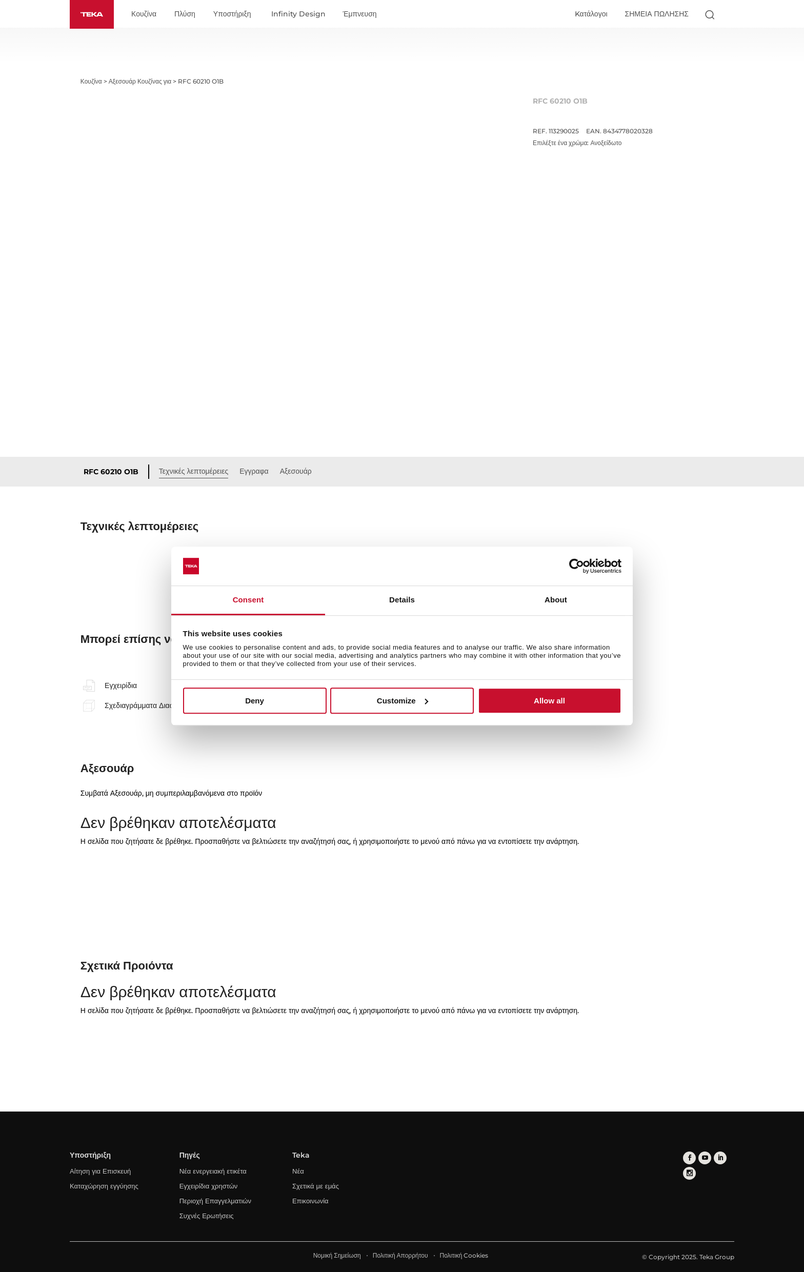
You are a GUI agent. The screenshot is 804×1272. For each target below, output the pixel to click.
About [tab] (556, 600)
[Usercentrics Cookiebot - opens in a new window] (576, 566)
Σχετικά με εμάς (315, 1186)
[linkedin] (720, 1158)
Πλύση (184, 14)
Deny (254, 700)
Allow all (549, 700)
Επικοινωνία (310, 1201)
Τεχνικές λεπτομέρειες (193, 471)
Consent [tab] (248, 600)
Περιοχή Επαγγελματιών (215, 1201)
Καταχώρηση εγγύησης (104, 1186)
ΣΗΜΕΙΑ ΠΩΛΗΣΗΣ (657, 13)
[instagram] (689, 1173)
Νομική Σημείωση (337, 1255)
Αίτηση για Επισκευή (100, 1171)
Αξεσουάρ (296, 471)
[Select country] (729, 14)
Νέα (298, 1171)
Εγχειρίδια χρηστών (208, 1186)
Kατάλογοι (591, 13)
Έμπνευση (360, 14)
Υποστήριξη (232, 14)
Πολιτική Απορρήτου (400, 1255)
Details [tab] (402, 600)
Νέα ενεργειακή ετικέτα (213, 1171)
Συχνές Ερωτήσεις (206, 1216)
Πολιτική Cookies (464, 1255)
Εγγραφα (254, 471)
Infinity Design (298, 14)
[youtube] (704, 1158)
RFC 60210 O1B (111, 471)
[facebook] (689, 1158)
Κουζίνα (143, 14)
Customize (402, 700)
